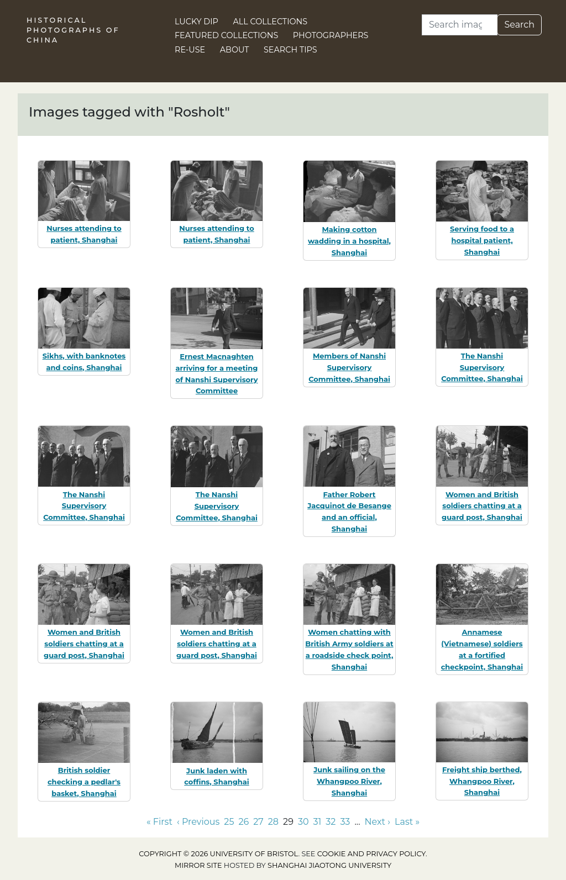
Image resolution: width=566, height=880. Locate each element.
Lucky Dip (196, 22)
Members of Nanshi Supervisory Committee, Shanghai (349, 367)
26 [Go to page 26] (243, 821)
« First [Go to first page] (159, 821)
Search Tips (290, 50)
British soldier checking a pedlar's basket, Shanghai (84, 782)
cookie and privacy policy (371, 854)
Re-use (190, 50)
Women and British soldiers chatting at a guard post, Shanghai (482, 506)
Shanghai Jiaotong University (329, 865)
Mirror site (198, 865)
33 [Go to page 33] (345, 821)
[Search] (459, 24)
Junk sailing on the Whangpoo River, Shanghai (349, 781)
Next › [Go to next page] (377, 821)
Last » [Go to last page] (407, 821)
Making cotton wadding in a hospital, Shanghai (349, 241)
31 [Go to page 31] (317, 821)
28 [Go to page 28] (273, 821)
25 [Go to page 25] (229, 821)
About (234, 50)
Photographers (331, 35)
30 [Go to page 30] (303, 821)
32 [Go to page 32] (331, 821)
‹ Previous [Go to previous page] (198, 821)
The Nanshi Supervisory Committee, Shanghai (482, 367)
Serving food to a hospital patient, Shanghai (482, 240)
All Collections (270, 22)
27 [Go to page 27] (258, 821)
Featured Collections (226, 35)
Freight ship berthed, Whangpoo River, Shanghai (482, 781)
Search (519, 24)
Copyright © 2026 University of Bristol (218, 854)
